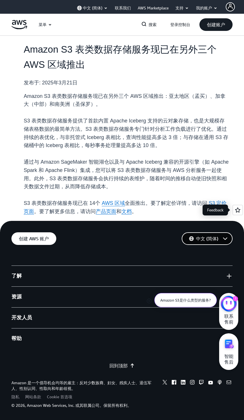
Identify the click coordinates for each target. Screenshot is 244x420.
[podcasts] (219, 383)
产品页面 (106, 211)
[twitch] (201, 383)
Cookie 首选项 (59, 396)
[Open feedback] (238, 210)
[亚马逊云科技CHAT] (228, 304)
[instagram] (192, 383)
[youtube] (210, 383)
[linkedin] (183, 383)
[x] (165, 383)
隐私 (15, 396)
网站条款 (33, 396)
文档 (126, 211)
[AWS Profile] (230, 6)
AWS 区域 (113, 203)
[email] (229, 383)
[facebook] (174, 383)
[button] (216, 24)
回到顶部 (122, 366)
